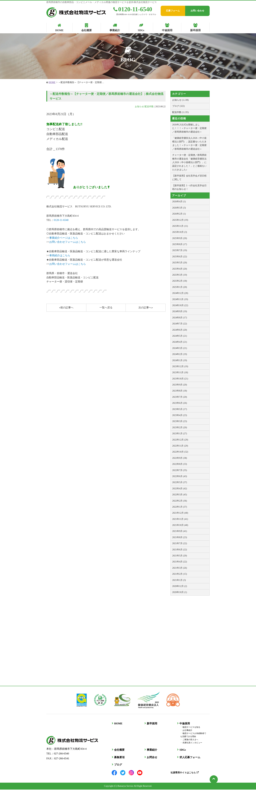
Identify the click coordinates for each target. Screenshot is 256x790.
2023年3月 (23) (179, 421)
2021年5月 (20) (179, 555)
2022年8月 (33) (179, 464)
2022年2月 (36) (179, 501)
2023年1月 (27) (179, 433)
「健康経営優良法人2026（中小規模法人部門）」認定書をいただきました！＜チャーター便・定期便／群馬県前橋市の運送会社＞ (189, 143)
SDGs (182, 750)
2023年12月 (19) (180, 366)
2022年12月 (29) (180, 440)
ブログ (118, 765)
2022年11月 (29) (180, 446)
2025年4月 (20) (179, 269)
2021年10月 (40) (180, 525)
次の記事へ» (145, 307)
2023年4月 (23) (179, 415)
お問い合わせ (197, 10)
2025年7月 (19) (179, 250)
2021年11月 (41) (180, 519)
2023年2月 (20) (179, 427)
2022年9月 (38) (179, 458)
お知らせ (139, 106)
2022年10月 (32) (180, 452)
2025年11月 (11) (180, 226)
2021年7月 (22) (179, 543)
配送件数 (149, 106)
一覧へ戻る (105, 307)
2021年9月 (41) (179, 531)
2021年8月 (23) (179, 537)
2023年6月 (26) (179, 403)
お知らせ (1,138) (180, 100)
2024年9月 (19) (179, 311)
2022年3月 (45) (179, 494)
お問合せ (152, 757)
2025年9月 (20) (179, 238)
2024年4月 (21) (179, 342)
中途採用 (184, 724)
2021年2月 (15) (179, 574)
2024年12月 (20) (180, 293)
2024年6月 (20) (179, 330)
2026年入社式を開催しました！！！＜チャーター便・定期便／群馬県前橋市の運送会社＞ (189, 128)
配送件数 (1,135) (180, 112)
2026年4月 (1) (179, 201)
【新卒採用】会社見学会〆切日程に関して (189, 178)
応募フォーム (173, 10)
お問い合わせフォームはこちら (67, 241)
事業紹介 (152, 750)
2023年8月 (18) (179, 391)
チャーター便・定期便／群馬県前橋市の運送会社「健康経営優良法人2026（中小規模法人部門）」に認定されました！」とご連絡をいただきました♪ (189, 162)
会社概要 (119, 750)
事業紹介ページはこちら (63, 237)
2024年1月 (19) (179, 360)
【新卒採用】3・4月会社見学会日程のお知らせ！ (189, 187)
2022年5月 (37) (179, 482)
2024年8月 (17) (179, 317)
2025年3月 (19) (179, 275)
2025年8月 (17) (179, 244)
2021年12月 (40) (180, 513)
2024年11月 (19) (180, 299)
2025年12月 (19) (180, 220)
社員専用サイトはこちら (184, 773)
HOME (52, 82)
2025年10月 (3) (179, 232)
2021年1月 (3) (179, 580)
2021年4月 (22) (179, 561)
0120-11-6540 (132, 9)
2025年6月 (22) (179, 256)
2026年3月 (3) (179, 208)
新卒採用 (152, 724)
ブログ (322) (178, 106)
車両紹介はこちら (59, 255)
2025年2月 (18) (179, 281)
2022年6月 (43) (179, 476)
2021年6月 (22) (179, 549)
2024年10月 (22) (180, 305)
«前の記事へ (66, 307)
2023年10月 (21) (180, 378)
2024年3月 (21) (179, 348)
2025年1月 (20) (179, 287)
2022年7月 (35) (179, 470)
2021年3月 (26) (179, 568)
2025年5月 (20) (179, 262)
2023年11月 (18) (180, 372)
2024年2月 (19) (179, 354)
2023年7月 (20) (179, 397)
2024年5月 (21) (179, 336)
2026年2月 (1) (179, 214)
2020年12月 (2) (179, 586)
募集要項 (119, 757)
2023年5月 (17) (179, 409)
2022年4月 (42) (179, 488)
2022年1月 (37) (179, 507)
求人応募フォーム (189, 757)
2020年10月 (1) (179, 592)
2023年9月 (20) (179, 384)
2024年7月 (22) (179, 323)
